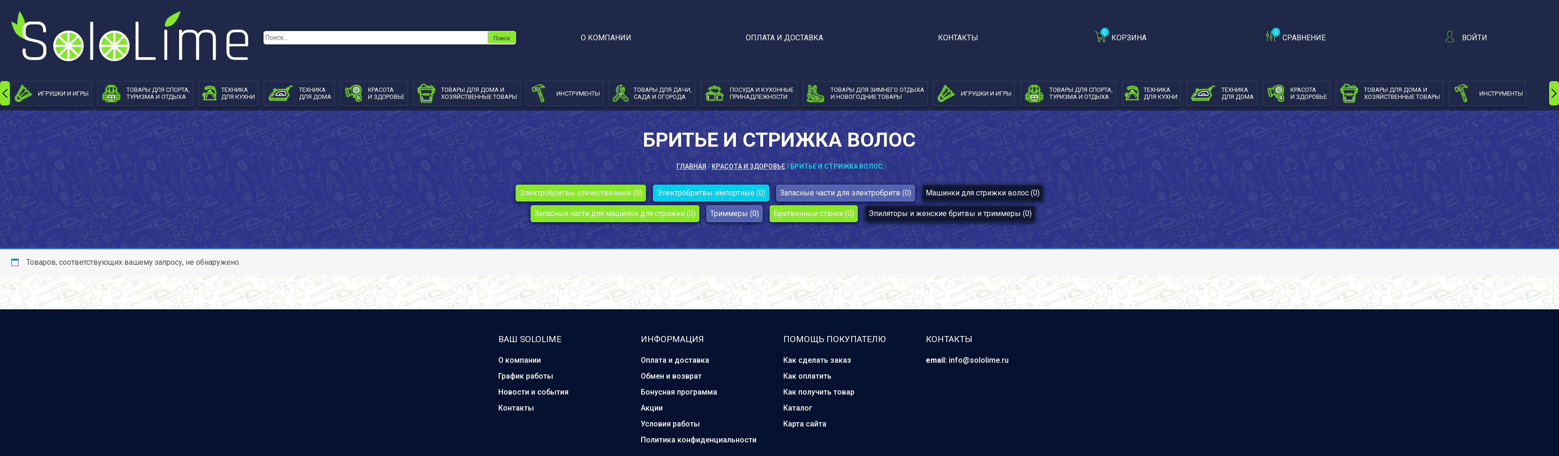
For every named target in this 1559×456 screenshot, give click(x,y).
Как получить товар (818, 392)
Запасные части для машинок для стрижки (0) (615, 213)
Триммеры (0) (734, 213)
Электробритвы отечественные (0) (580, 192)
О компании (606, 37)
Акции (652, 408)
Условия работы (670, 423)
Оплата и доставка (784, 37)
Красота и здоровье (748, 166)
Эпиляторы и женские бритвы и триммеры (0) (950, 213)
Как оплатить (807, 376)
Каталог (797, 408)
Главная (691, 166)
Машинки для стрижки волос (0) (983, 192)
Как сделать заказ (817, 360)
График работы (525, 376)
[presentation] (5, 93)
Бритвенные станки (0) (813, 213)
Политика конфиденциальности (699, 439)
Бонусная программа (679, 392)
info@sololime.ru (979, 360)
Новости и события (533, 392)
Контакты (958, 37)
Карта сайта (804, 423)
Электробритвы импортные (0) (711, 192)
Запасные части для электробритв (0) (845, 192)
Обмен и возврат (671, 376)
